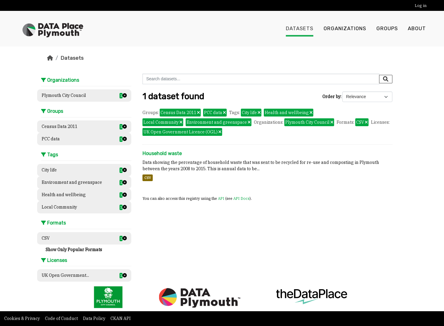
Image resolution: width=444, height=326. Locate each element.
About (417, 29)
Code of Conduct (62, 318)
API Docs (241, 198)
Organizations (345, 29)
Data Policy (94, 318)
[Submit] (385, 79)
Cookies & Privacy (22, 318)
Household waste (162, 153)
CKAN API (120, 318)
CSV (147, 178)
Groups (387, 29)
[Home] (50, 58)
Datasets (299, 29)
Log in (420, 5)
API (221, 198)
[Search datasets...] (260, 79)
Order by (331, 96)
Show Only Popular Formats (74, 249)
